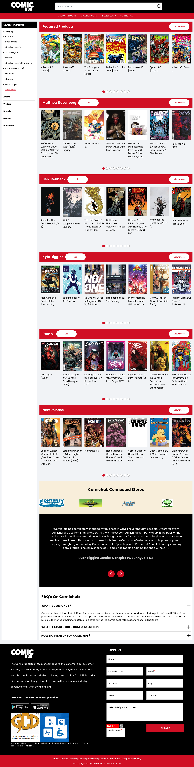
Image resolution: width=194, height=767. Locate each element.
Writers (64, 759)
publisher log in (88, 15)
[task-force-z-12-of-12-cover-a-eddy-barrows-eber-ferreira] (159, 125)
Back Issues (11, 41)
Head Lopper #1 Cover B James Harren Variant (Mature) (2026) (115, 455)
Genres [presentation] (7, 118)
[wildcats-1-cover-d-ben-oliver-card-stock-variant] (116, 125)
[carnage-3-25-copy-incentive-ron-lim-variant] (94, 356)
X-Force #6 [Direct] (47, 69)
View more (10, 89)
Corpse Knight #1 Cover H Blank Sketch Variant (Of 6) (137, 455)
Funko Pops (11, 84)
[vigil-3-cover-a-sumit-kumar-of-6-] (137, 356)
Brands (73, 759)
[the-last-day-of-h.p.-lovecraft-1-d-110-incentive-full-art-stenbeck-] (94, 201)
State (111, 695)
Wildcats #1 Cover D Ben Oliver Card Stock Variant (116, 147)
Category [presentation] (8, 31)
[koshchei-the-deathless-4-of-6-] (50, 201)
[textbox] (108, 6)
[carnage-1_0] (50, 356)
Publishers (93, 759)
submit (165, 728)
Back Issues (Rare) (14, 68)
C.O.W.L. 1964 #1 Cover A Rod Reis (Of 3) (159, 301)
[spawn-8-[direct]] (159, 48)
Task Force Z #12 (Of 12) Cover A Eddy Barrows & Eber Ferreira (158, 148)
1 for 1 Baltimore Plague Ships (180, 222)
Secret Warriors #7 (92, 145)
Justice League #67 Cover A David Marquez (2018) (71, 379)
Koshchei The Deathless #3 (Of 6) (159, 223)
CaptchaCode (115, 730)
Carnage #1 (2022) (47, 376)
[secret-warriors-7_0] (94, 125)
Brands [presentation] (7, 111)
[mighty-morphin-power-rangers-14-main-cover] (137, 279)
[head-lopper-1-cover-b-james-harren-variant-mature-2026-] (116, 432)
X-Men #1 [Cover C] (181, 69)
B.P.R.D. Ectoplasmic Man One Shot (72, 224)
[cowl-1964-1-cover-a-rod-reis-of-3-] (159, 279)
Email (151, 671)
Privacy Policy (134, 759)
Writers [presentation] (7, 104)
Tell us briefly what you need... (123, 707)
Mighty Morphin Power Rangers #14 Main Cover (136, 301)
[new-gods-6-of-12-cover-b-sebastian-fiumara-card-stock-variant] (159, 356)
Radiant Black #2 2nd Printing (115, 299)
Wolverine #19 (92, 450)
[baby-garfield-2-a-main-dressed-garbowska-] (159, 432)
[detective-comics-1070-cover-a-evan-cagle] (116, 356)
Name (112, 659)
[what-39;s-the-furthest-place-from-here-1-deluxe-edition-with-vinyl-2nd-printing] (137, 125)
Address (112, 683)
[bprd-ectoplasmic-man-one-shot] (72, 202)
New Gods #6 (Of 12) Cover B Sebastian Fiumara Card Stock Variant (159, 381)
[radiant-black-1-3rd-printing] (72, 279)
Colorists (104, 759)
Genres (82, 759)
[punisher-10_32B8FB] (181, 125)
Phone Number (116, 671)
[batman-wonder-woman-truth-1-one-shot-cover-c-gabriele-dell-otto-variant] (50, 432)
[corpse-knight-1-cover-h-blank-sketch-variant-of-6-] (137, 432)
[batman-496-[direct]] (137, 48)
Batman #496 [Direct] (135, 69)
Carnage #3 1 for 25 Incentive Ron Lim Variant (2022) (93, 379)
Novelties (9, 73)
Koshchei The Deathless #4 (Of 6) (50, 223)
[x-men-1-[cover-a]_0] (181, 48)
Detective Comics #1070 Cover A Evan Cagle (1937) (115, 378)
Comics (9, 36)
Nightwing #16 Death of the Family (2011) (48, 301)
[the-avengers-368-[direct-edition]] (94, 48)
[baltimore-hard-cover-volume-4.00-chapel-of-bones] (116, 201)
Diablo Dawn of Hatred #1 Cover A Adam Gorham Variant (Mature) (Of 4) (181, 457)
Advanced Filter (118, 759)
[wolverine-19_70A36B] (94, 432)
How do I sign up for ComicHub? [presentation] (65, 636)
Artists (56, 759)
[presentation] (179, 26)
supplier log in (128, 15)
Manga (8, 57)
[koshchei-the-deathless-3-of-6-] (159, 201)
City (150, 683)
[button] (103, 91)
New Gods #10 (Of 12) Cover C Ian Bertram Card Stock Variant (181, 379)
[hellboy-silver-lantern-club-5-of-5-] (137, 201)
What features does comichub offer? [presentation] (70, 627)
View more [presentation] (179, 26)
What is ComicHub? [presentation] (56, 606)
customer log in (67, 15)
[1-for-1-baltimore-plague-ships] (181, 202)
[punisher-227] (72, 125)
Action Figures (12, 52)
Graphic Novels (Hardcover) (19, 63)
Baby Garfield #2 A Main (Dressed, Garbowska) (159, 454)
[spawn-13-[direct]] (72, 48)
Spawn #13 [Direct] (68, 69)
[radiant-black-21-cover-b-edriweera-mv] (181, 279)
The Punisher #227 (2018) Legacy (69, 147)
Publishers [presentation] (8, 125)
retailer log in (108, 15)
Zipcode (152, 695)
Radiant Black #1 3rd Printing (71, 299)
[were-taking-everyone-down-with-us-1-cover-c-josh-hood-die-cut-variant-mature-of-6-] (50, 125)
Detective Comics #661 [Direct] (115, 69)
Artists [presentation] (6, 96)
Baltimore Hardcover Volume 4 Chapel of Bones (115, 225)
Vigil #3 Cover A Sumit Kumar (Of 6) (137, 378)
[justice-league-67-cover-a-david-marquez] (72, 356)
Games (9, 79)
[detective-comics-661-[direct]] (116, 48)
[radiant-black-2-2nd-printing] (116, 279)
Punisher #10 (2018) (178, 145)
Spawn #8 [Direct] (155, 69)
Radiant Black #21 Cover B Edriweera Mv (181, 301)
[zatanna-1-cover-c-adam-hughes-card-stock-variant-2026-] (72, 432)
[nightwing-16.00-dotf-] (50, 279)
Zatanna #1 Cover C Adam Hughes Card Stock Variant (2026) (72, 455)
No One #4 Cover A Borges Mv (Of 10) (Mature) (93, 301)
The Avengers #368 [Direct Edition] (91, 70)
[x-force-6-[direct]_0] (50, 48)
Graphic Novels (13, 47)
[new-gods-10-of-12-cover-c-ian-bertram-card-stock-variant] (181, 356)
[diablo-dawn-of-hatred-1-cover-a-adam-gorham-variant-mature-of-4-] (181, 432)
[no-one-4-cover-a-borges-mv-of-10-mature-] (94, 279)
